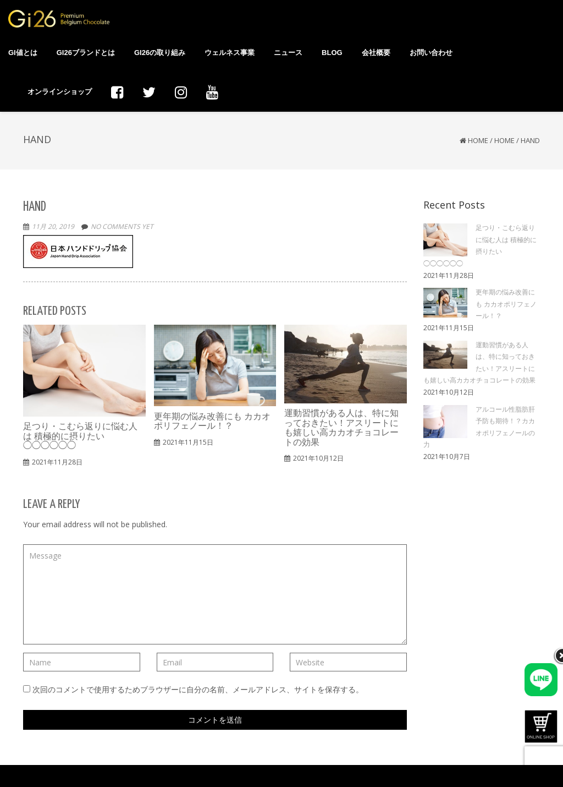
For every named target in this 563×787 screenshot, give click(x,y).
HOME (504, 140)
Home (478, 140)
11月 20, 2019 (53, 226)
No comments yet (122, 226)
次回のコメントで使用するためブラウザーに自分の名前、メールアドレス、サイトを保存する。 (197, 689)
